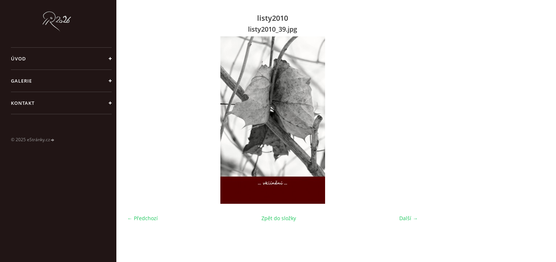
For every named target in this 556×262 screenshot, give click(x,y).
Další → (408, 218)
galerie (21, 81)
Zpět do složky (278, 218)
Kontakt (23, 103)
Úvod (18, 58)
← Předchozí (142, 218)
